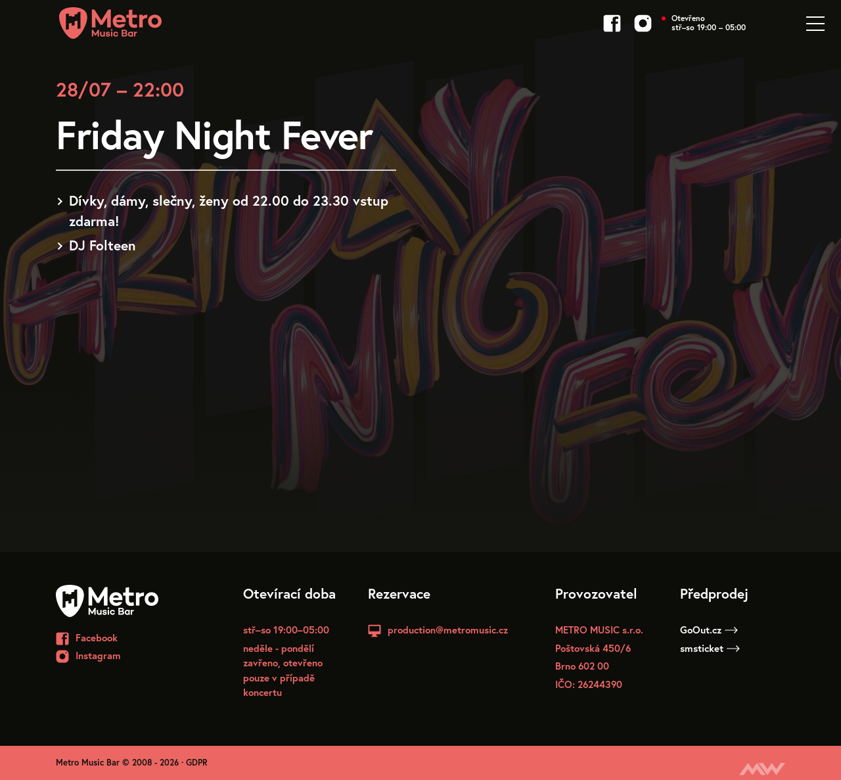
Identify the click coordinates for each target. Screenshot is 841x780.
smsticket (710, 647)
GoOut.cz (709, 629)
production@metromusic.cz (448, 629)
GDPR (197, 762)
